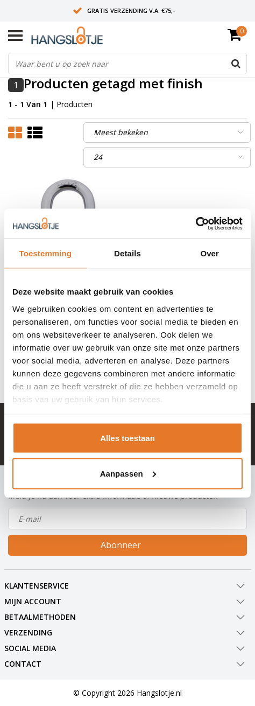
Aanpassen (128, 473)
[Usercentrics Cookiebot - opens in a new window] (195, 223)
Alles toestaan (127, 438)
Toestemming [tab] (45, 253)
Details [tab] (127, 253)
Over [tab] (209, 253)
